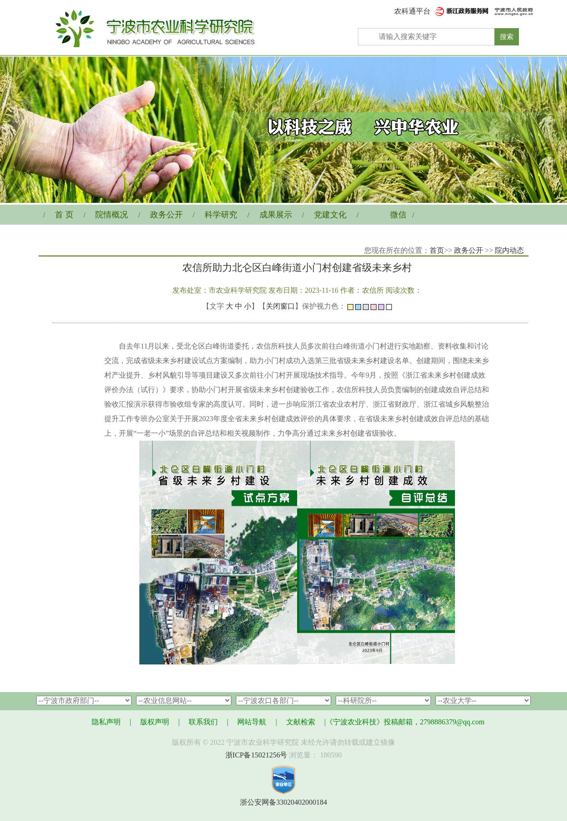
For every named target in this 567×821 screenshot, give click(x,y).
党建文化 (330, 214)
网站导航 (251, 722)
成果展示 (275, 214)
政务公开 (166, 214)
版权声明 (154, 722)
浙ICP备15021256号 (256, 755)
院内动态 (509, 250)
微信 (398, 214)
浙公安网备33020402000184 (283, 802)
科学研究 (221, 214)
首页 (437, 250)
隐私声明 (106, 722)
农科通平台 (412, 11)
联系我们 (203, 722)
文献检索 (300, 722)
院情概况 (111, 214)
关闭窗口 (280, 306)
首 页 (64, 214)
